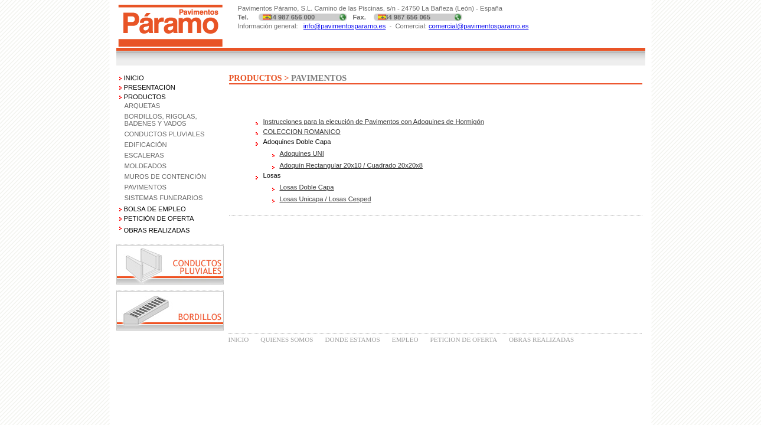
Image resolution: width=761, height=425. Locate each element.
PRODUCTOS (145, 96)
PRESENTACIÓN (149, 87)
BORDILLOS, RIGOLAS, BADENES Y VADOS (161, 120)
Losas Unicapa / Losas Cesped (325, 198)
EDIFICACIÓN (146, 144)
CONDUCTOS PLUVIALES (165, 134)
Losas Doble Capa (307, 187)
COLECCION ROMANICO (302, 131)
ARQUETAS (143, 105)
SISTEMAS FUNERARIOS (164, 197)
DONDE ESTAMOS (352, 339)
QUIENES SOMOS (286, 339)
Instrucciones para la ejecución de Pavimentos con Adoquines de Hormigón (373, 121)
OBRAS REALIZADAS (541, 339)
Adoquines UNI (302, 153)
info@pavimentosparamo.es (344, 26)
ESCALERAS (144, 155)
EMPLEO (405, 339)
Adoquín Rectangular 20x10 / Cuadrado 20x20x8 (351, 165)
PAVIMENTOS (146, 187)
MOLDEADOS (146, 165)
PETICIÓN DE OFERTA (159, 218)
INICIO (134, 77)
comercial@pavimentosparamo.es (478, 26)
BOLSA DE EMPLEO (155, 208)
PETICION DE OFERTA (463, 339)
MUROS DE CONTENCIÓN (166, 176)
